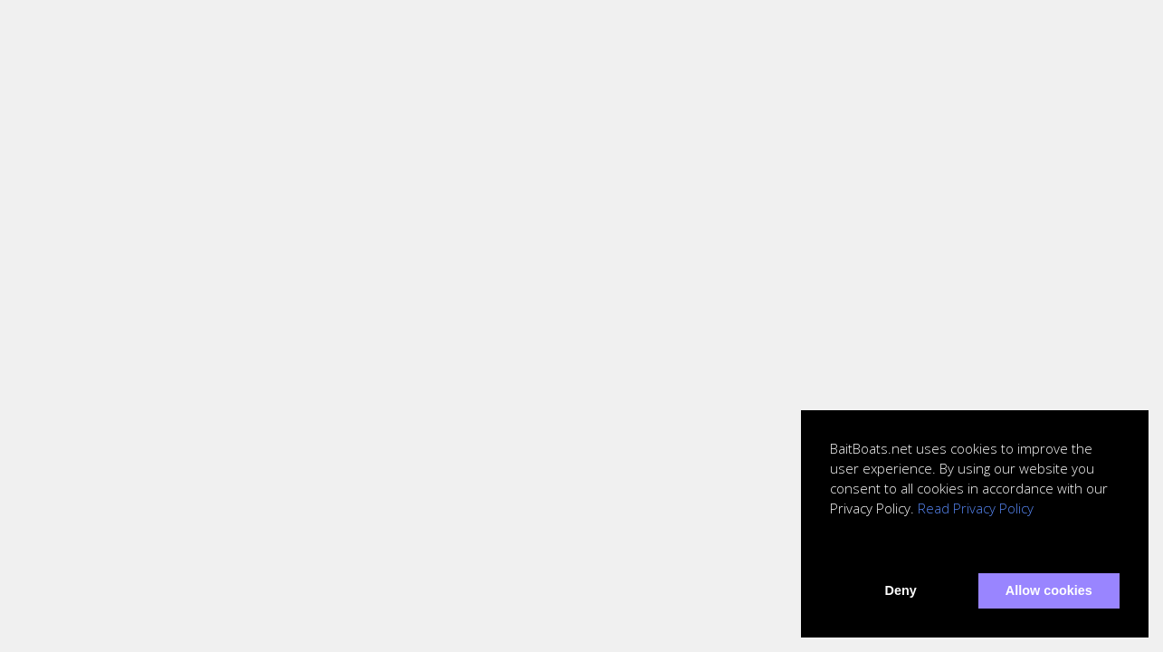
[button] (832, 548)
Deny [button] (901, 590)
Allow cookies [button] (1049, 590)
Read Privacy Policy (976, 508)
